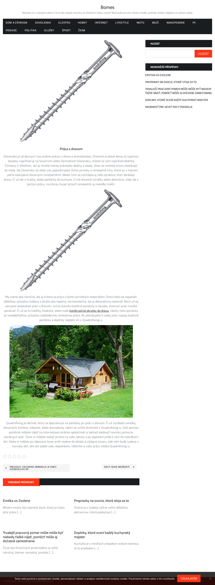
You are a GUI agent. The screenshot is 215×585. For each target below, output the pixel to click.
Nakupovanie (176, 22)
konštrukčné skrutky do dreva (89, 311)
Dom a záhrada (16, 22)
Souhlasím (189, 578)
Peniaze (11, 30)
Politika (30, 30)
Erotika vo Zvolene (16, 500)
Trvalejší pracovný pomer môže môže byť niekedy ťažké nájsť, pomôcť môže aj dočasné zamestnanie (33, 536)
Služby (49, 30)
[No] (210, 578)
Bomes (107, 7)
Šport (66, 30)
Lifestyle (122, 22)
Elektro (64, 22)
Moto (140, 22)
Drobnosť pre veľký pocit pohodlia (168, 106)
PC (194, 22)
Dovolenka (43, 22)
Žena (81, 30)
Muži (155, 22)
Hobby (82, 22)
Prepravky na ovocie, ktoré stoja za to (101, 500)
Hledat (155, 43)
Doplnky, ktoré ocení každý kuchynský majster (102, 534)
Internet (101, 22)
